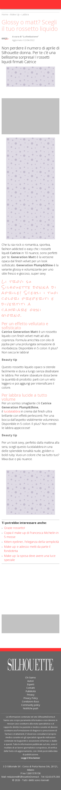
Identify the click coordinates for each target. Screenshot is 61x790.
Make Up (15, 14)
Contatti (30, 687)
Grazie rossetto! (14, 528)
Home (5, 14)
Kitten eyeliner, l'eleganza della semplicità (31, 542)
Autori (30, 680)
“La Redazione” (30, 36)
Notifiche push (30, 708)
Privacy (30, 694)
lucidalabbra (12, 411)
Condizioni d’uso (30, 701)
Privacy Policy (30, 698)
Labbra (25, 14)
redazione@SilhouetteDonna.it (23, 776)
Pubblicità (31, 691)
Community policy (30, 704)
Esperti (30, 684)
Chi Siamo (30, 677)
